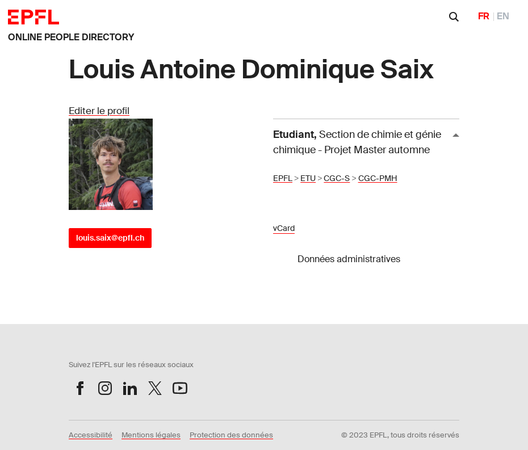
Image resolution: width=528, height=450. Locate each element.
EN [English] (503, 16)
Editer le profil (99, 110)
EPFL (282, 178)
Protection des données (231, 435)
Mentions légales (151, 435)
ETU (308, 178)
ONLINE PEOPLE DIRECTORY (71, 37)
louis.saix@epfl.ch (110, 238)
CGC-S (337, 178)
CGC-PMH (377, 178)
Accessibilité (90, 435)
